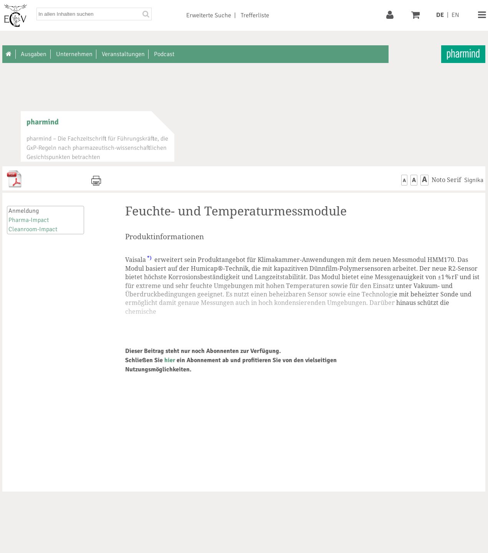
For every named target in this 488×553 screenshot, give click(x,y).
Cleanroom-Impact (32, 229)
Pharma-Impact (28, 220)
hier (169, 360)
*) (149, 257)
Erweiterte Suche (208, 15)
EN (455, 15)
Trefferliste (255, 15)
